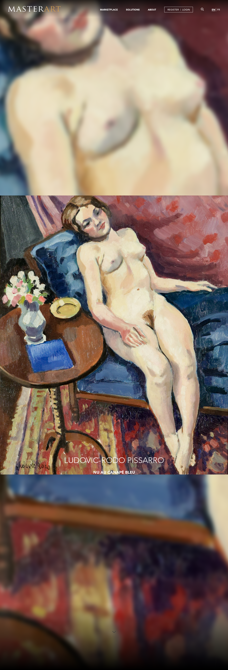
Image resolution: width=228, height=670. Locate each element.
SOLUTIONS (133, 9)
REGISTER (173, 9)
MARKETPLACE (109, 9)
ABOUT (152, 9)
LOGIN (186, 9)
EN (213, 9)
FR (218, 9)
